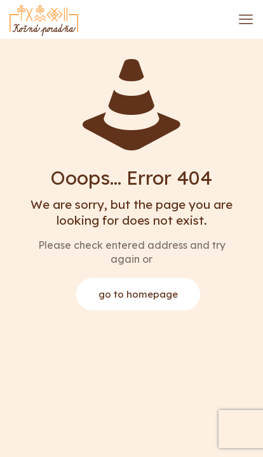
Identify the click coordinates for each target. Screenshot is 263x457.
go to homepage (138, 294)
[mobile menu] (246, 19)
